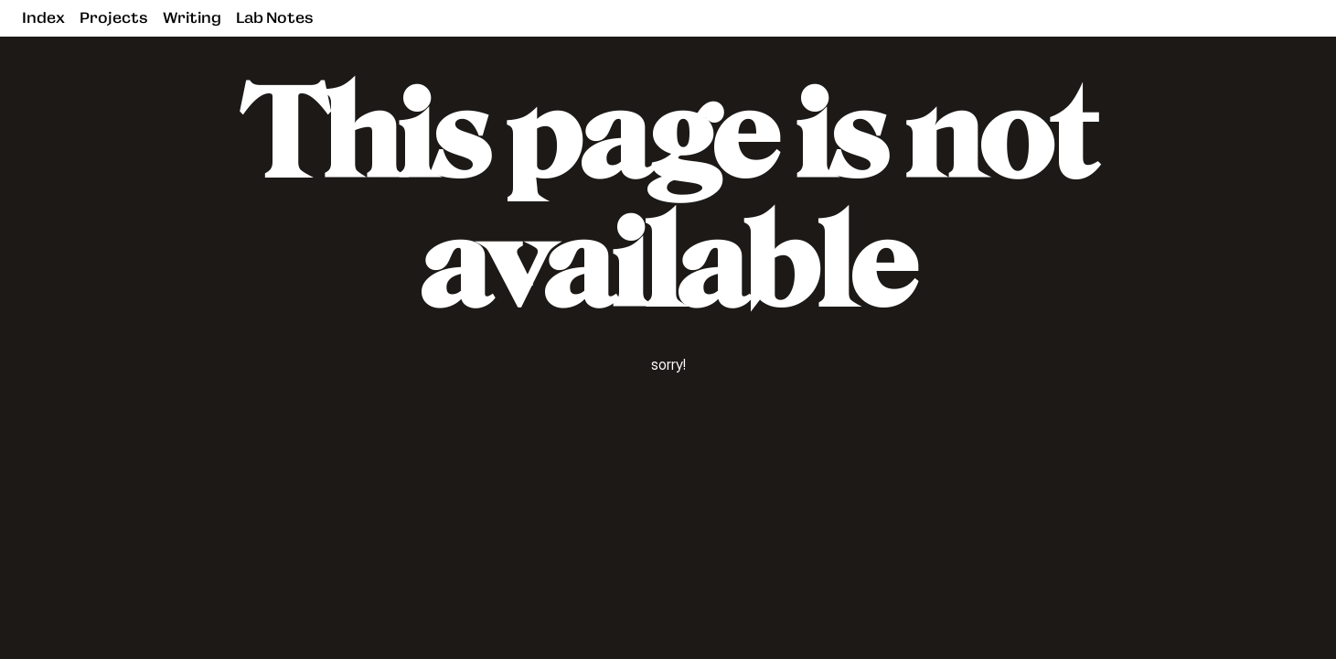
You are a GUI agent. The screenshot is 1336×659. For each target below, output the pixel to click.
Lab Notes (275, 18)
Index (43, 18)
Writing (192, 18)
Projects (114, 18)
